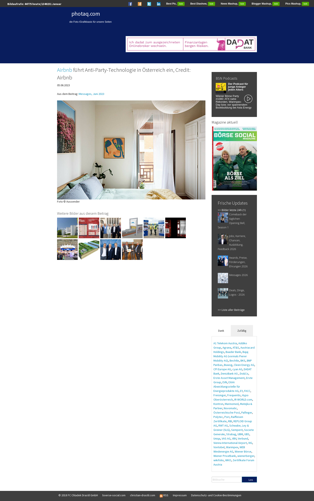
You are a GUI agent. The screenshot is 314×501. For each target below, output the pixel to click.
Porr (227, 417)
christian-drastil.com (142, 495)
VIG (250, 443)
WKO (228, 460)
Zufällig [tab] (241, 330)
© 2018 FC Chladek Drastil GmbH (78, 495)
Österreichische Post (226, 412)
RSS (164, 495)
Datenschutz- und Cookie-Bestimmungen (216, 495)
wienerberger (245, 456)
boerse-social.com (113, 495)
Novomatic (230, 408)
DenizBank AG (229, 373)
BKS (242, 360)
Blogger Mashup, (266, 3)
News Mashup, (233, 3)
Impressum (180, 495)
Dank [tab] (221, 330)
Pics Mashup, (297, 3)
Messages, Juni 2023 (91, 94)
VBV (234, 438)
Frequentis (234, 395)
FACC (247, 391)
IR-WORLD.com (243, 399)
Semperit (237, 430)
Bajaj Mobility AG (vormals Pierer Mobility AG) (230, 356)
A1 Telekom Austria (225, 343)
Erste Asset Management (229, 378)
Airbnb (64, 69)
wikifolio (218, 460)
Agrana (227, 347)
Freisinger (219, 395)
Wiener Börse (243, 451)
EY (241, 391)
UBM (240, 434)
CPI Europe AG (222, 369)
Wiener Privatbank (224, 456)
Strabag (231, 434)
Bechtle (234, 360)
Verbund (243, 438)
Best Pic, (175, 3)
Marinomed (232, 404)
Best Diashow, (202, 3)
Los (251, 480)
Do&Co (244, 373)
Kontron (218, 404)
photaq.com (85, 13)
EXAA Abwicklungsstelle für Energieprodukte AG (226, 386)
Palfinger (246, 412)
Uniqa (216, 438)
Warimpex (232, 447)
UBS (246, 434)
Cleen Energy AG (244, 365)
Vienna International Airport (230, 443)
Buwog (228, 365)
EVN (225, 382)
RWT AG (223, 425)
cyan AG (237, 369)
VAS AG (226, 438)
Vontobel (219, 447)
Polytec (218, 417)
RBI (230, 421)
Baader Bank (233, 352)
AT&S (236, 347)
